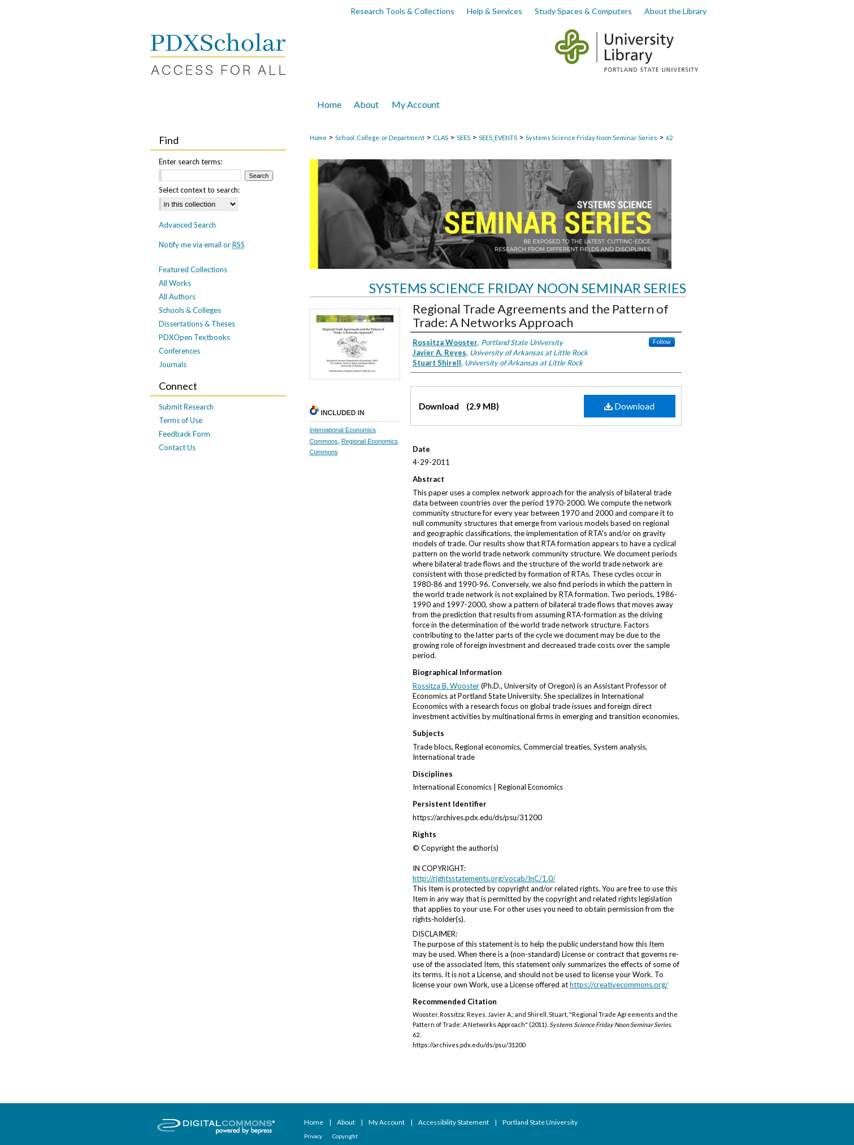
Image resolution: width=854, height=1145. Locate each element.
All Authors (177, 296)
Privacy (313, 1136)
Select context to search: (199, 189)
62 (669, 137)
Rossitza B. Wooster (446, 685)
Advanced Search (187, 224)
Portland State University (540, 1122)
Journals (173, 364)
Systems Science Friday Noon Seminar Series (591, 137)
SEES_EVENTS (498, 137)
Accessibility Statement (454, 1122)
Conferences (179, 350)
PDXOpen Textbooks (194, 337)
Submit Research (186, 406)
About (346, 1122)
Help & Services (494, 11)
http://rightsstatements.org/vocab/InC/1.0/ (484, 878)
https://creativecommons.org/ (619, 984)
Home (318, 137)
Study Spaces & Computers (583, 11)
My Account (387, 1122)
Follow (662, 341)
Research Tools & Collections (402, 11)
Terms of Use (180, 420)
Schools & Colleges (190, 310)
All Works (175, 283)
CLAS (440, 137)
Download (629, 405)
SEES (463, 137)
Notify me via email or (202, 244)
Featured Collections (193, 269)
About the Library (675, 11)
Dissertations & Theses (197, 323)
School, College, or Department (379, 137)
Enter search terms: (190, 161)
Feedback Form (184, 433)
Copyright (345, 1136)
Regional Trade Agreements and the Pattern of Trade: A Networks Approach (541, 315)
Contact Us (177, 447)
